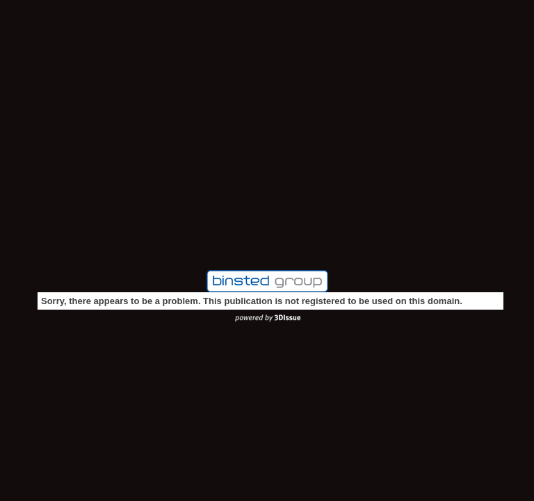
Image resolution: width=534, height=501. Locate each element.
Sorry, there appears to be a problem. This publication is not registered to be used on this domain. (251, 301)
